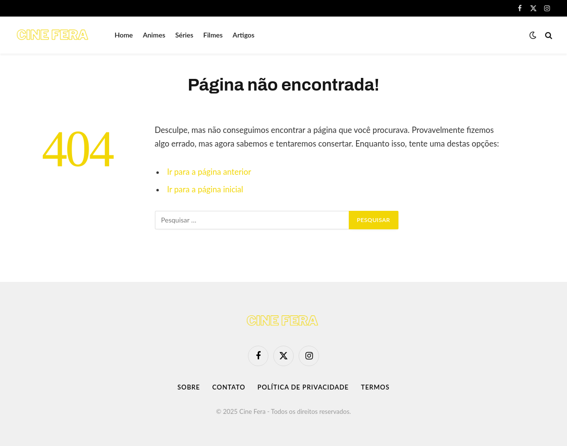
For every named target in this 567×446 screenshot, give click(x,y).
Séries (184, 35)
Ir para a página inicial (205, 189)
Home (123, 35)
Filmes (213, 35)
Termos (375, 387)
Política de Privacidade (303, 387)
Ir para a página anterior (209, 172)
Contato (229, 387)
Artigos (244, 35)
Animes (154, 35)
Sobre (188, 387)
